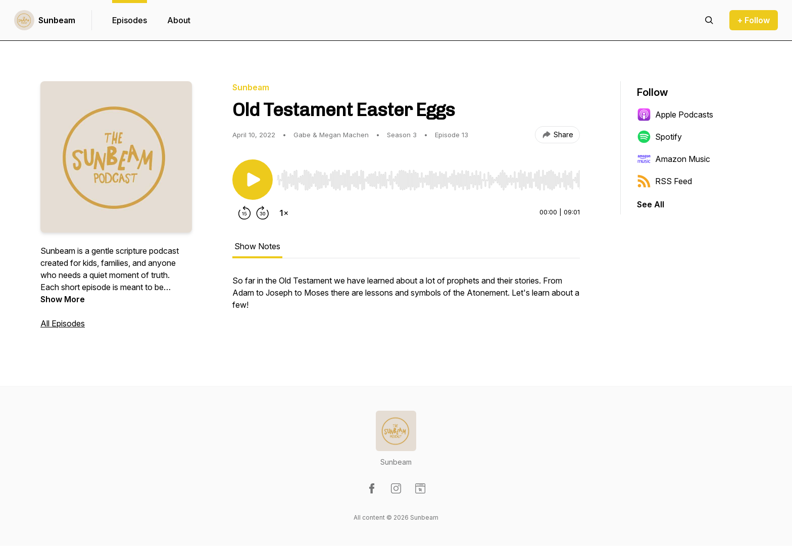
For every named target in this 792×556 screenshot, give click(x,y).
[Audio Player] (428, 177)
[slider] (428, 180)
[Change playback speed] (284, 213)
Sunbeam (56, 20)
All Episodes (62, 323)
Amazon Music (673, 159)
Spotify (659, 137)
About (178, 20)
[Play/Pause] (252, 179)
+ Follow (753, 20)
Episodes (129, 20)
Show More (62, 299)
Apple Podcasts (675, 114)
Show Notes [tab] (257, 246)
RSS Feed (664, 181)
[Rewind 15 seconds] (244, 213)
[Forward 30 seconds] (263, 213)
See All (650, 204)
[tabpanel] (406, 297)
